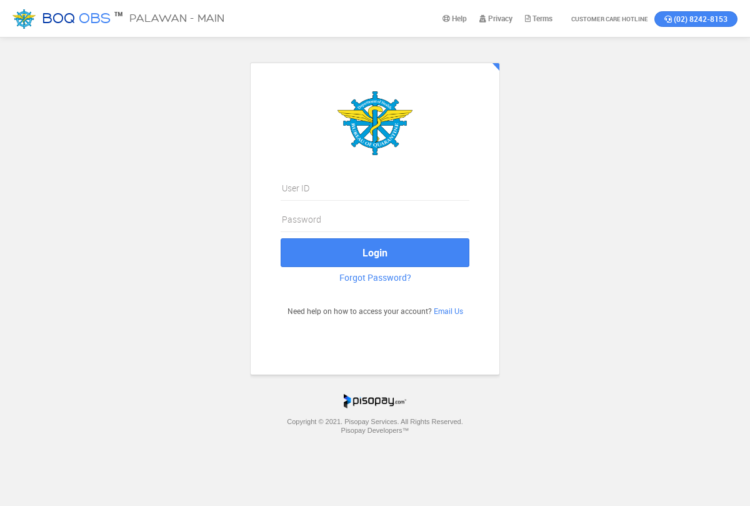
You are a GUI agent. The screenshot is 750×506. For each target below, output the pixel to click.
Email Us (448, 311)
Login (375, 253)
